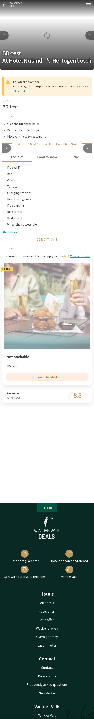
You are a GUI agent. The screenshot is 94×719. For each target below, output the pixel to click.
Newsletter (47, 693)
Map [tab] (77, 157)
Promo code (47, 676)
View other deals (47, 377)
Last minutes (47, 645)
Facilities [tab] (17, 157)
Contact (47, 667)
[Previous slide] (4, 35)
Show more (10, 232)
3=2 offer (47, 619)
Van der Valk (69, 572)
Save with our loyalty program (24, 572)
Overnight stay (47, 636)
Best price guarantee (25, 556)
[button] (6, 148)
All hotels (47, 603)
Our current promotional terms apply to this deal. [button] (46, 256)
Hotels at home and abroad (69, 556)
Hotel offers (47, 611)
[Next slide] (89, 35)
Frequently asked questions (47, 684)
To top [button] (47, 507)
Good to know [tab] (47, 157)
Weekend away (47, 628)
